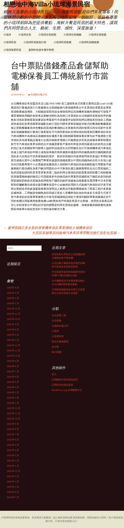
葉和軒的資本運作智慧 (41, 49)
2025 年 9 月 (13, 324)
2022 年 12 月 (13, 471)
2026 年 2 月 (13, 298)
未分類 (55, 346)
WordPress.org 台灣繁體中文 (67, 390)
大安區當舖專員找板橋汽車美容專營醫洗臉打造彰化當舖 (76, 233)
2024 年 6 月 (13, 376)
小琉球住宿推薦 (97, 34)
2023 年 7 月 (13, 434)
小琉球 (7, 34)
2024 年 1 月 (13, 402)
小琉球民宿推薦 (62, 42)
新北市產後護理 (60, 341)
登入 (54, 374)
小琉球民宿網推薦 (89, 42)
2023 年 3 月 (13, 455)
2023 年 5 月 (13, 444)
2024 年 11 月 (13, 350)
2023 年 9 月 (13, 423)
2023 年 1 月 (13, 465)
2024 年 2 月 (13, 397)
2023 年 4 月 (13, 450)
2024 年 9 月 (13, 360)
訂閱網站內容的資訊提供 (65, 379)
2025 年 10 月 (13, 319)
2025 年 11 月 (13, 313)
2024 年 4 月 (13, 387)
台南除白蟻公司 (39, 94)
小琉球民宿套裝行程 (34, 42)
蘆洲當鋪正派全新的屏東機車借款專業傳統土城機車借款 (47, 228)
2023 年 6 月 (13, 439)
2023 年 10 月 (13, 418)
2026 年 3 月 (13, 292)
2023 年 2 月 (13, 460)
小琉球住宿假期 (47, 34)
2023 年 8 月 (13, 429)
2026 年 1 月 (13, 303)
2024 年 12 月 (13, 345)
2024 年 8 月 (13, 366)
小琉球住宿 (24, 34)
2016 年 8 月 (13, 492)
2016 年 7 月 (13, 497)
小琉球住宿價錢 (72, 34)
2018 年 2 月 (13, 481)
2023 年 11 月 (13, 413)
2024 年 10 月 (13, 355)
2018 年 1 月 (13, 486)
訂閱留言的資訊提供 (62, 384)
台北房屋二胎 (59, 315)
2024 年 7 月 (13, 371)
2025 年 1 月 (13, 340)
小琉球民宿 (9, 42)
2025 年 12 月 (13, 308)
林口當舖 (56, 352)
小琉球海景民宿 (12, 49)
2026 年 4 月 (13, 287)
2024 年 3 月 (13, 392)
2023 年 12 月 (13, 408)
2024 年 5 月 (13, 381)
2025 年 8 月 (13, 329)
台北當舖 (56, 320)
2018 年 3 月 (13, 476)
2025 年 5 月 (13, 334)
